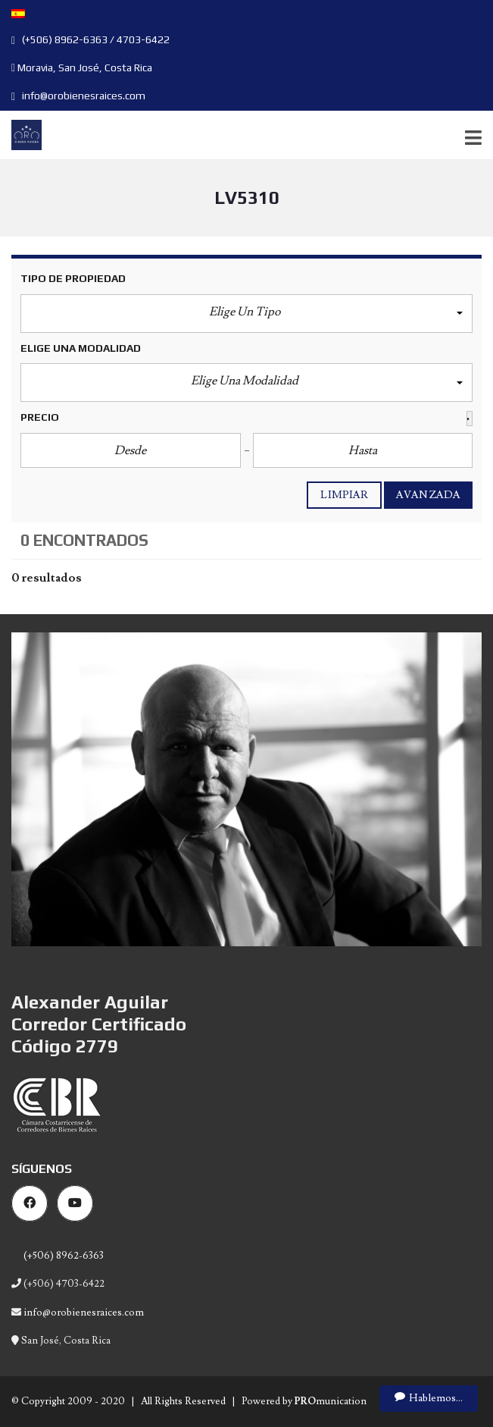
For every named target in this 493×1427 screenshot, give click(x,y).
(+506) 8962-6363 (62, 1256)
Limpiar (344, 495)
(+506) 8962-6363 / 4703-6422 (90, 39)
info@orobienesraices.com (78, 95)
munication (331, 1401)
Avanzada (428, 495)
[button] (246, 313)
